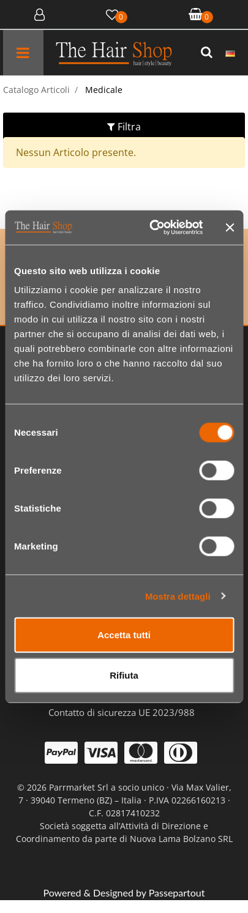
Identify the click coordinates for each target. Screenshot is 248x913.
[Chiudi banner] (229, 227)
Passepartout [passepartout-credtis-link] (177, 892)
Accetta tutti (124, 635)
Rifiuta (124, 674)
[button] (208, 52)
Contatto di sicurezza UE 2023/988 (121, 712)
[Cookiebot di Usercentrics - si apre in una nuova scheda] (152, 228)
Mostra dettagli (178, 596)
